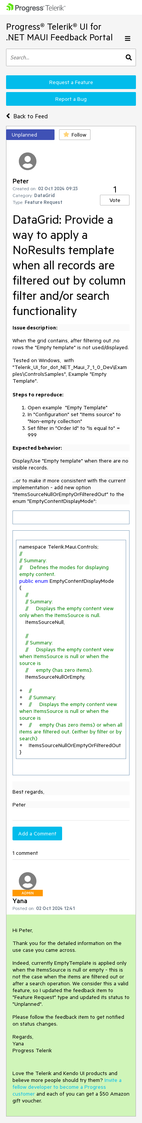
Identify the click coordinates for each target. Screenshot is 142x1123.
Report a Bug (71, 98)
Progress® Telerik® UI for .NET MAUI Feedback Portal (59, 32)
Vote (114, 200)
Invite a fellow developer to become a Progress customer (67, 1087)
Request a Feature (71, 82)
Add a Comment (37, 833)
